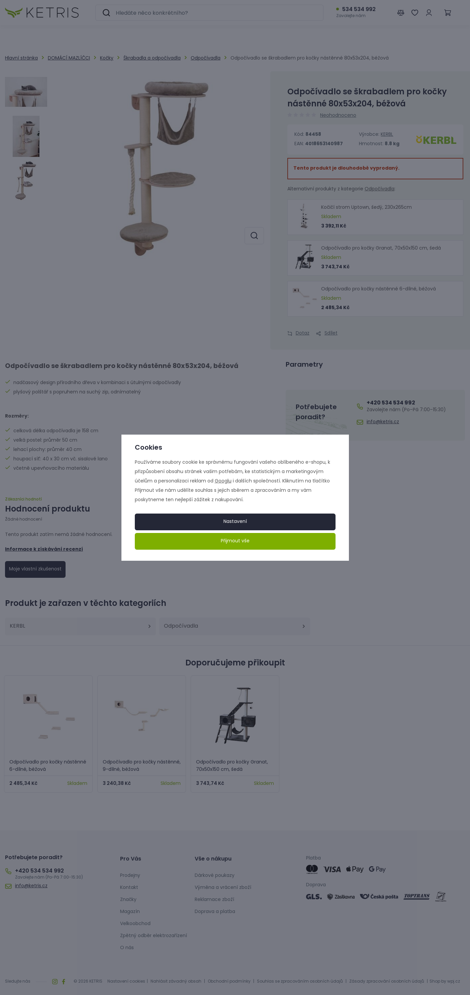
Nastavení (235, 521)
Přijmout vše (235, 541)
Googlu (223, 481)
